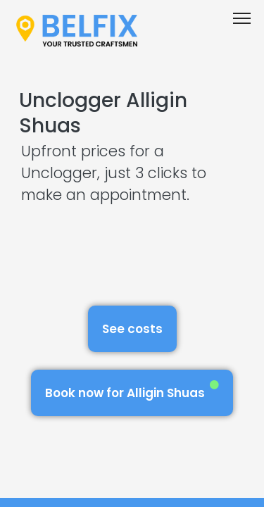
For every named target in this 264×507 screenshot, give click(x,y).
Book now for (132, 390)
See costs (132, 328)
